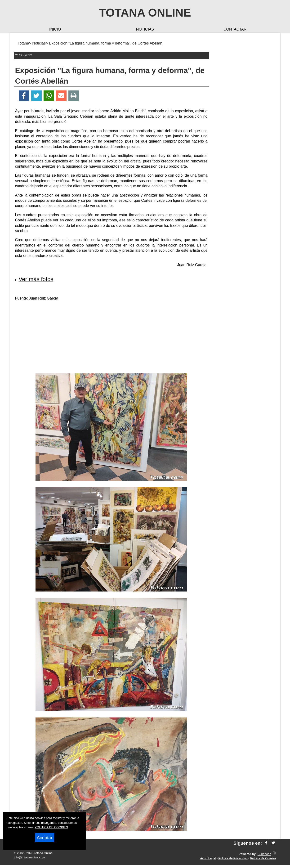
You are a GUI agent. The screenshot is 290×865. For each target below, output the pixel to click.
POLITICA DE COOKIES (51, 827)
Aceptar (44, 837)
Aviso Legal (208, 858)
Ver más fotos (36, 279)
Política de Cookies (263, 858)
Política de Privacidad (233, 858)
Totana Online (145, 12)
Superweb (264, 854)
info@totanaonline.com (29, 857)
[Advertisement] (111, 338)
